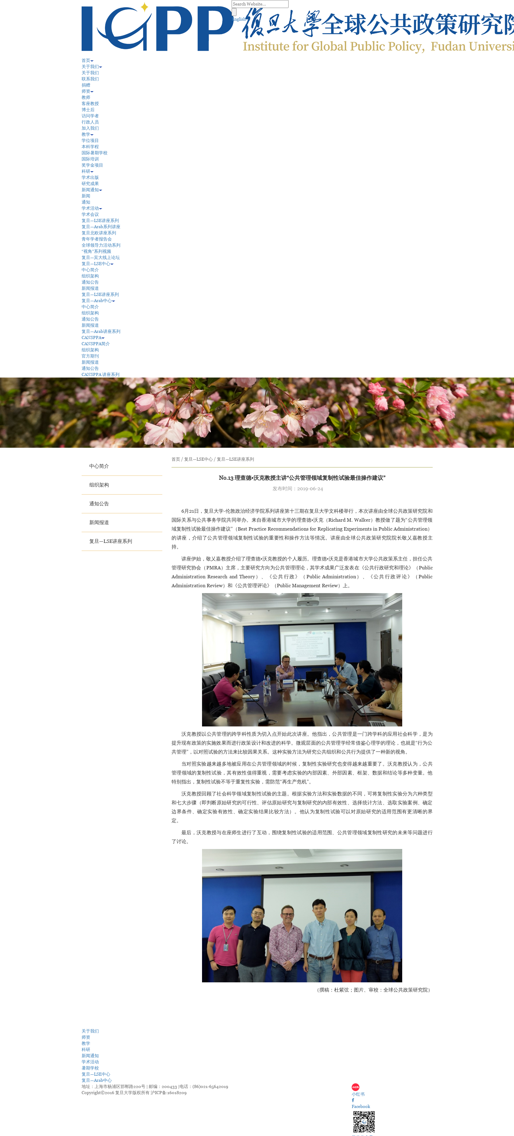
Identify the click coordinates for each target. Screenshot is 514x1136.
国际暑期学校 (94, 152)
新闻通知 (92, 189)
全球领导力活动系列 (101, 245)
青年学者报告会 (97, 238)
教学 (88, 134)
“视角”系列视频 (96, 251)
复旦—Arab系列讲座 (101, 226)
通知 (86, 202)
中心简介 (90, 269)
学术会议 (90, 214)
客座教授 (90, 103)
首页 (88, 60)
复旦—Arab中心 (98, 300)
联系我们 (90, 78)
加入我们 (90, 128)
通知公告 (90, 282)
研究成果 (90, 183)
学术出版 (90, 177)
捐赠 (86, 85)
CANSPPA (93, 337)
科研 (88, 171)
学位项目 (90, 140)
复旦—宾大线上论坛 (101, 257)
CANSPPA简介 (96, 343)
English (239, 19)
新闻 (86, 195)
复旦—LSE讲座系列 (100, 220)
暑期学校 (90, 1067)
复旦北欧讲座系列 (99, 232)
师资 (88, 91)
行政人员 (90, 121)
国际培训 (90, 158)
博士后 (88, 109)
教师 (86, 97)
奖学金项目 (92, 165)
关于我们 (92, 66)
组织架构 (90, 275)
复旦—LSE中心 (98, 263)
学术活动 (92, 208)
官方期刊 (90, 356)
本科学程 (90, 146)
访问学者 (90, 115)
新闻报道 (90, 288)
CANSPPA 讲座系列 (100, 374)
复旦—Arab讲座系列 (101, 331)
